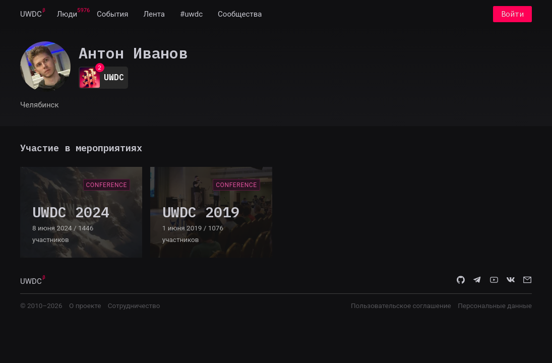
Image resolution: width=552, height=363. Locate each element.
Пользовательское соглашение (401, 305)
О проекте (85, 305)
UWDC (31, 14)
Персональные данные (495, 305)
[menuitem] (31, 14)
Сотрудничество (134, 305)
